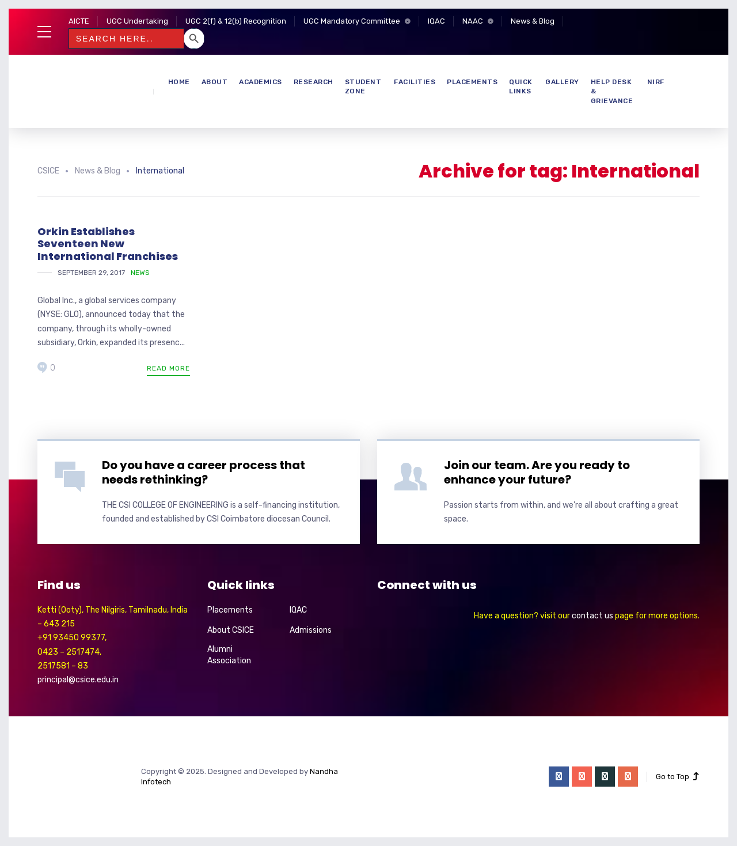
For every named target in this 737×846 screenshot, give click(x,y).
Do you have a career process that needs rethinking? (203, 472)
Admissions (311, 630)
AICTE (79, 21)
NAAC (472, 21)
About (215, 82)
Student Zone (363, 87)
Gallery (562, 82)
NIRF (655, 82)
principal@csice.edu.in (78, 680)
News (140, 273)
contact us (592, 616)
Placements (472, 82)
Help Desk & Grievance (612, 91)
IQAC (436, 21)
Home (179, 82)
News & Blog (532, 21)
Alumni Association (229, 655)
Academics (260, 82)
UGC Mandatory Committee (351, 21)
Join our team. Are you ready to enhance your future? (537, 472)
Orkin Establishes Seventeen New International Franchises (107, 243)
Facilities (414, 82)
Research (313, 82)
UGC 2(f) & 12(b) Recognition (235, 21)
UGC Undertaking (137, 21)
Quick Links (521, 87)
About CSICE (230, 630)
